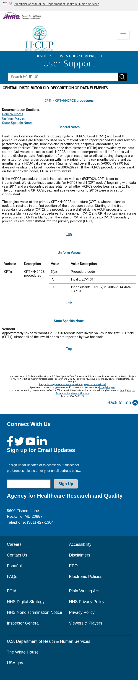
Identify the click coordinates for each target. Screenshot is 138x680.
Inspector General (23, 623)
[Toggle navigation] (123, 35)
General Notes (12, 114)
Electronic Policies (85, 576)
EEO (73, 566)
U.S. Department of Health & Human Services (48, 641)
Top (69, 234)
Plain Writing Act (84, 591)
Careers (14, 544)
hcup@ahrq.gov (107, 387)
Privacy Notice (63, 393)
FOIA (11, 591)
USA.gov (15, 663)
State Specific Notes (17, 123)
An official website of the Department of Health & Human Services (56, 4)
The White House (23, 652)
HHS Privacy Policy (86, 601)
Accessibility (80, 544)
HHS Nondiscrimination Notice (34, 612)
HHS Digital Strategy (25, 601)
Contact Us (17, 555)
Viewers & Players (80, 393)
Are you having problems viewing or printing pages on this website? (72, 384)
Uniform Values (13, 119)
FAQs (12, 576)
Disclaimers (79, 555)
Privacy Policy (82, 612)
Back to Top (122, 403)
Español (14, 566)
